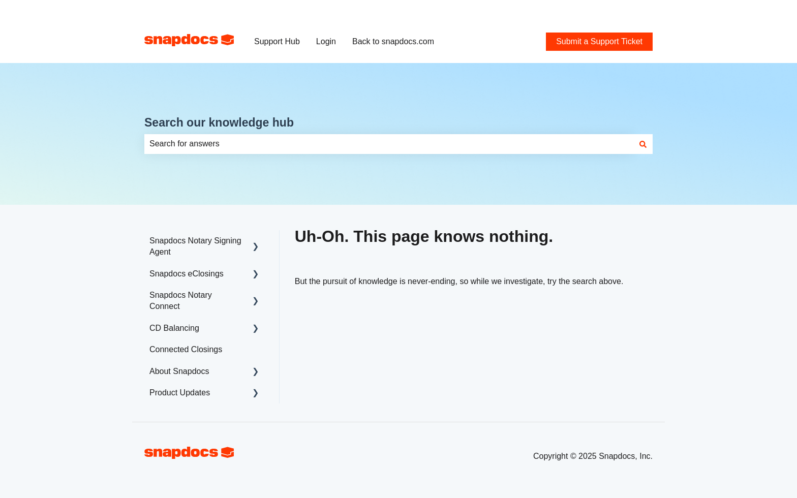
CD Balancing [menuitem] (174, 328)
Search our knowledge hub (219, 122)
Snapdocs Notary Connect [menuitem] (180, 300)
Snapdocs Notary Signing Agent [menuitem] (195, 246)
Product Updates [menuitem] (179, 392)
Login (326, 41)
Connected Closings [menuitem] (185, 349)
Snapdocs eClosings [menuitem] (186, 273)
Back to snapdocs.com (393, 41)
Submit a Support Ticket (609, 10)
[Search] (643, 143)
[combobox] (388, 143)
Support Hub (277, 41)
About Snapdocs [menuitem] (179, 371)
